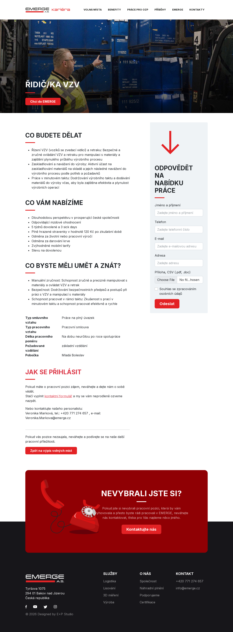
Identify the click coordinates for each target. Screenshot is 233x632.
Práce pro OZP (137, 9)
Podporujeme (150, 595)
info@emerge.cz (188, 588)
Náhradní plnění (152, 588)
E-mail (159, 239)
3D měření (110, 595)
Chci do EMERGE (43, 101)
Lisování (109, 588)
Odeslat (167, 303)
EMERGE (177, 9)
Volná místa (93, 9)
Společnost (148, 581)
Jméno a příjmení (167, 205)
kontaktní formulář (58, 396)
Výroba (108, 602)
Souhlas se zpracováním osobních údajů (177, 291)
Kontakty (197, 9)
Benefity (114, 9)
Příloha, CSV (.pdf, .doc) (173, 272)
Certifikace (147, 602)
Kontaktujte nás (141, 529)
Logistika (109, 581)
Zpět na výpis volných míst (51, 451)
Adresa (160, 255)
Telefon (160, 222)
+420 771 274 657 (189, 581)
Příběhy (160, 9)
